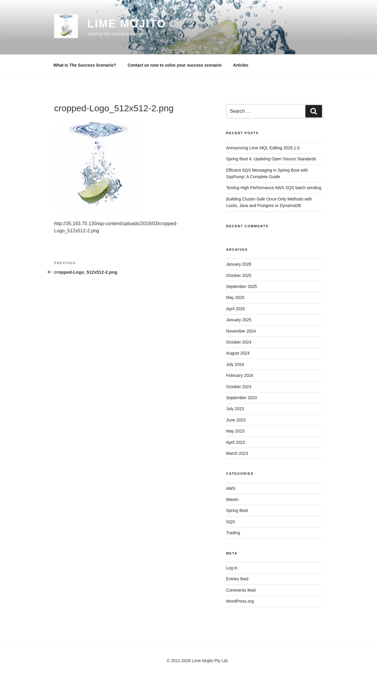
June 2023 (236, 420)
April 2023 (235, 442)
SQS (230, 521)
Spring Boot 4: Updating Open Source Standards (271, 158)
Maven (232, 499)
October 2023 (239, 386)
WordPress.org (240, 601)
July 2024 (235, 364)
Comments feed (241, 590)
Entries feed (237, 578)
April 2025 (235, 308)
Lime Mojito (126, 24)
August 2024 (238, 353)
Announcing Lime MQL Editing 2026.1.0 (263, 147)
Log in (232, 567)
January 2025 (239, 319)
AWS (230, 488)
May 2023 (235, 431)
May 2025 (235, 297)
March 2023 (237, 453)
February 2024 (239, 375)
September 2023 (241, 397)
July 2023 (235, 408)
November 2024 (241, 331)
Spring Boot (237, 510)
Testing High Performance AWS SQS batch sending (273, 187)
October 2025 (239, 275)
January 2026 (239, 264)
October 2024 (239, 342)
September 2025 (241, 286)
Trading (233, 532)
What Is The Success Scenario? (85, 65)
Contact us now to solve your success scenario (175, 65)
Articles (240, 65)
